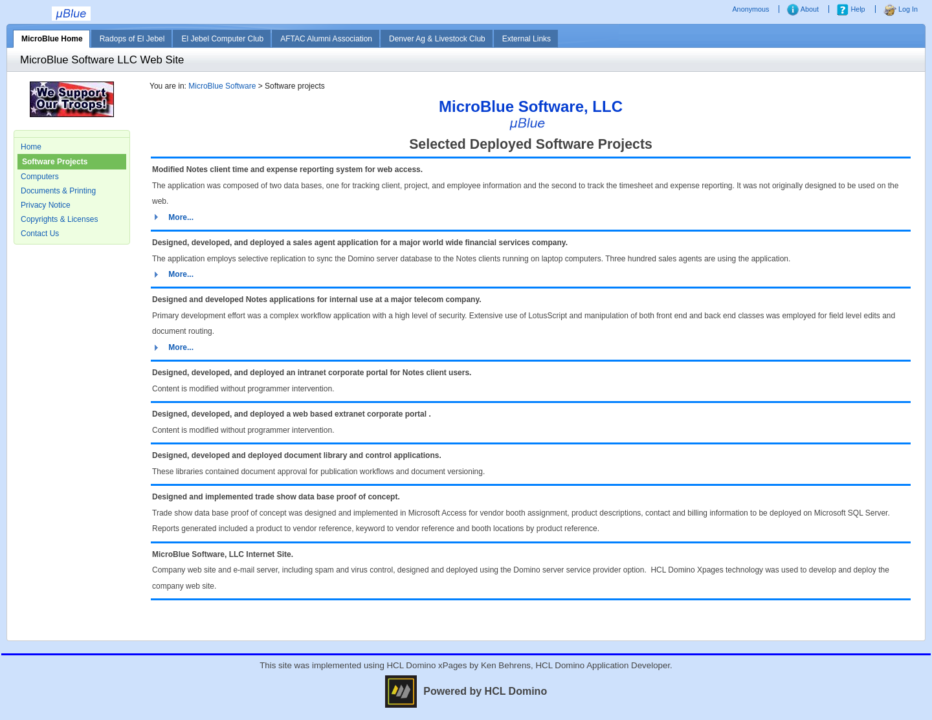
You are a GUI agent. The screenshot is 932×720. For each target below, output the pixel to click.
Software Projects (54, 161)
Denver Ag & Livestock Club (437, 38)
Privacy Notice (46, 205)
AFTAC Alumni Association (326, 38)
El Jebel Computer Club (222, 38)
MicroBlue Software (222, 86)
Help (851, 9)
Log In (900, 9)
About (803, 9)
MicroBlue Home (52, 38)
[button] (173, 217)
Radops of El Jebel (132, 38)
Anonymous (751, 9)
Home (31, 146)
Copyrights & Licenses (59, 219)
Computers (40, 176)
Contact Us (40, 233)
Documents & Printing (58, 190)
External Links (526, 38)
